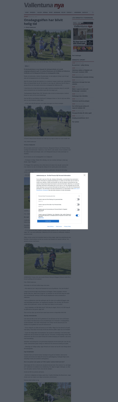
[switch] (78, 199)
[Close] (85, 175)
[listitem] (59, 196)
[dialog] (59, 201)
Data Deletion (50, 226)
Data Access (59, 226)
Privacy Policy (67, 226)
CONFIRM (48, 221)
